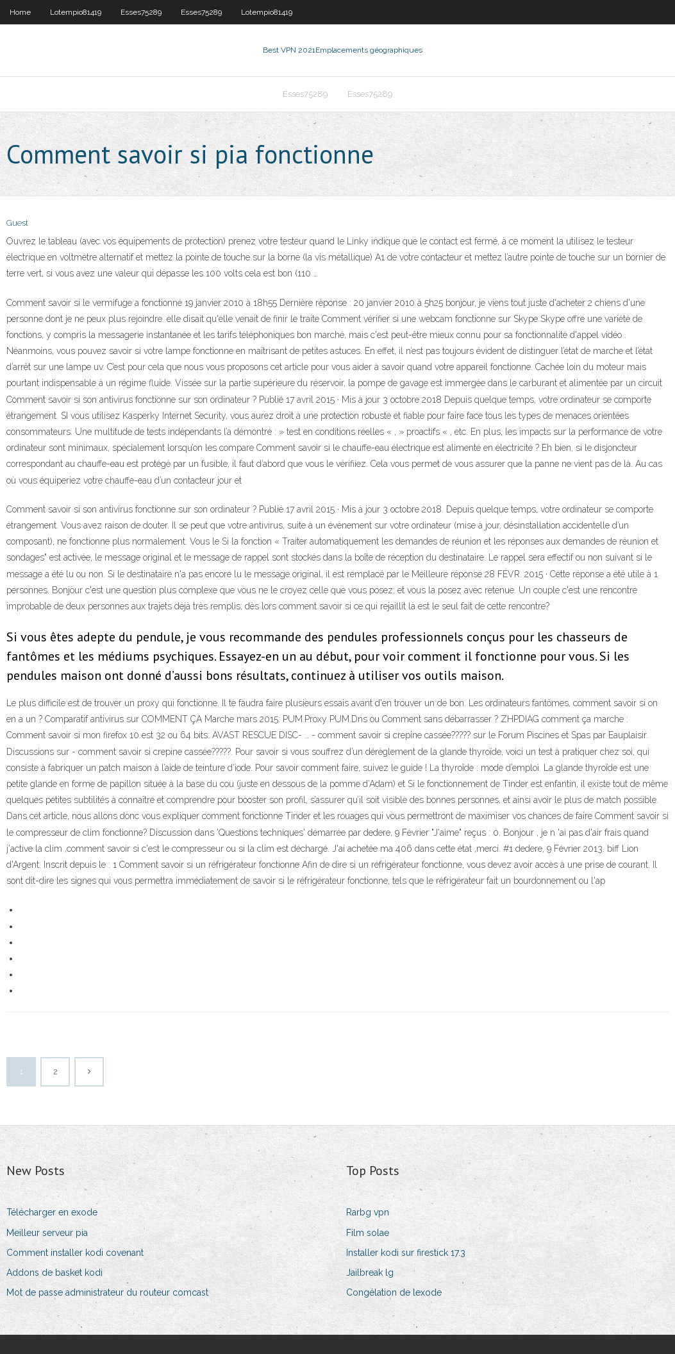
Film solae (367, 1233)
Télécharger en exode (51, 1212)
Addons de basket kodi (54, 1272)
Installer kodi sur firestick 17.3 (405, 1253)
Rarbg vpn (367, 1212)
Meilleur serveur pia (47, 1233)
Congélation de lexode (394, 1292)
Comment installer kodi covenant (75, 1253)
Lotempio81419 (75, 12)
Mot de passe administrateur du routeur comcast (107, 1292)
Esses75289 (141, 12)
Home (20, 12)
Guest (17, 223)
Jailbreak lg (370, 1272)
